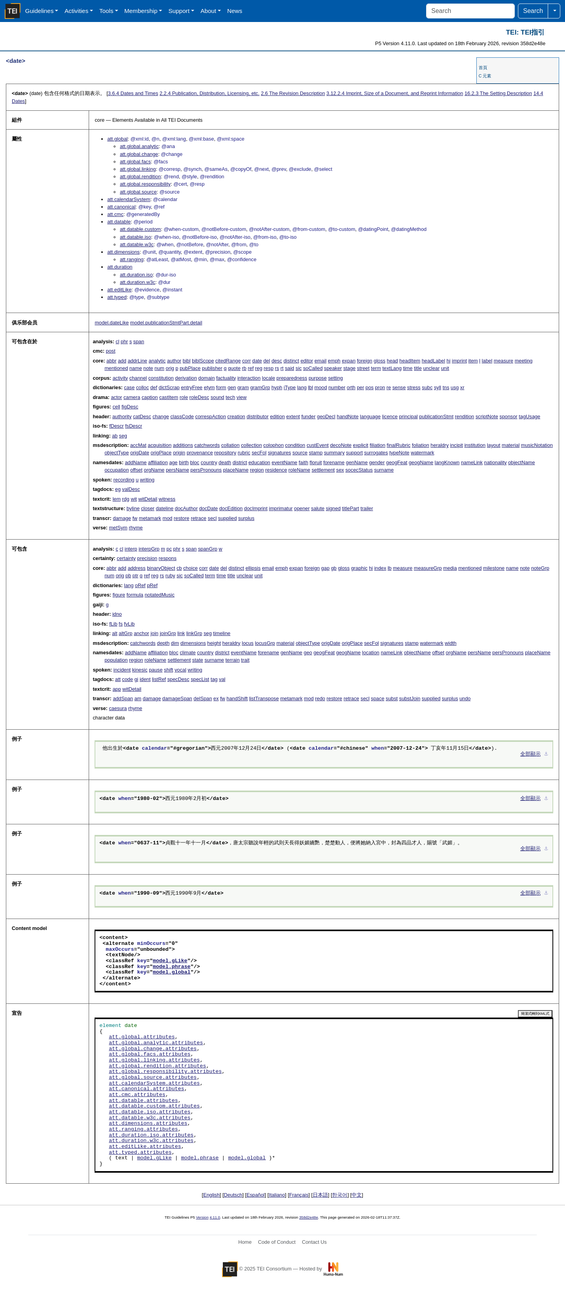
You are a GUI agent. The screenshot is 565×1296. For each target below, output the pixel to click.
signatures (279, 453)
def (153, 387)
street (363, 368)
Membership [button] (141, 10)
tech (230, 397)
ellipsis (253, 568)
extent (293, 416)
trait (245, 660)
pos (370, 387)
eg (117, 489)
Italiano (277, 1195)
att (117, 679)
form (221, 387)
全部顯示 (530, 754)
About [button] (208, 10)
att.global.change (139, 154)
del (266, 361)
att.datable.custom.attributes (154, 1106)
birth (184, 462)
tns (446, 387)
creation (236, 416)
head (392, 361)
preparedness (292, 378)
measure (503, 361)
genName (357, 462)
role (184, 397)
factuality (226, 378)
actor (116, 397)
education (259, 462)
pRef (152, 585)
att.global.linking (138, 169)
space (377, 698)
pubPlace (190, 368)
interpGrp (149, 549)
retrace (198, 518)
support (354, 453)
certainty (126, 558)
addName (136, 462)
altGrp (126, 633)
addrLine (137, 361)
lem (117, 499)
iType (290, 387)
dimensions (193, 643)
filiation (377, 445)
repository (225, 453)
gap (325, 568)
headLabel (433, 361)
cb (179, 568)
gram (243, 387)
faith (303, 462)
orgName (154, 470)
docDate (208, 508)
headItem (409, 361)
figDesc (130, 407)
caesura (118, 708)
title (418, 368)
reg (258, 368)
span (138, 341)
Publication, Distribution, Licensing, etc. (210, 93)
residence (276, 470)
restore (182, 518)
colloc (142, 387)
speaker (333, 368)
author (174, 361)
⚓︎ (546, 754)
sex (340, 470)
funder (308, 416)
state (197, 660)
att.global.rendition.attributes (157, 1066)
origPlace (161, 453)
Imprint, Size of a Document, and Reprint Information (394, 93)
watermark (422, 453)
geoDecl (326, 416)
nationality (495, 462)
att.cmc (115, 214)
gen (232, 387)
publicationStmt (436, 416)
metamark (150, 518)
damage (122, 518)
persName (177, 470)
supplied (227, 518)
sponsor (508, 416)
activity (120, 378)
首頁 (483, 67)
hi (448, 361)
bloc (194, 462)
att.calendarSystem (128, 199)
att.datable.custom (140, 229)
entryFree (191, 387)
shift (168, 670)
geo (308, 652)
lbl (310, 387)
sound (217, 397)
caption (150, 397)
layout (493, 445)
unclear (431, 368)
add (122, 361)
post (110, 351)
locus (247, 643)
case (129, 387)
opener (302, 508)
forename (333, 462)
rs (277, 368)
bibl (187, 361)
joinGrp (168, 633)
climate (188, 652)
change (161, 416)
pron (380, 387)
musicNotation (537, 445)
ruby (170, 575)
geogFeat (396, 462)
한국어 (339, 1195)
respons (168, 558)
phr (124, 341)
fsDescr (133, 426)
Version (202, 1217)
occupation (116, 470)
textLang (392, 368)
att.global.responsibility (145, 184)
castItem (168, 397)
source (299, 453)
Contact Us (314, 1242)
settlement (323, 470)
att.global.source (138, 192)
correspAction (210, 416)
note (148, 368)
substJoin (409, 698)
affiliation (158, 462)
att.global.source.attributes (153, 1077)
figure (119, 595)
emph (334, 361)
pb (128, 575)
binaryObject (161, 568)
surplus (246, 518)
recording (123, 480)
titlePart (350, 508)
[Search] (470, 11)
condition (295, 445)
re (388, 387)
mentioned (116, 368)
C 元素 (485, 75)
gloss (379, 361)
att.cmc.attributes (137, 1094)
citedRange (228, 361)
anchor (141, 633)
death (225, 462)
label (487, 361)
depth (163, 643)
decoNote (341, 445)
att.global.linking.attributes (154, 1060)
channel (138, 378)
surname (384, 470)
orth (351, 387)
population (116, 660)
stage (349, 368)
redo (320, 698)
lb (390, 568)
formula (134, 595)
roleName (299, 470)
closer (147, 508)
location (370, 652)
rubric (244, 453)
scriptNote (487, 416)
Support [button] (179, 10)
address (137, 568)
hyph (277, 387)
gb (333, 568)
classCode (182, 416)
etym (209, 387)
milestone (494, 568)
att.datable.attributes (143, 1100)
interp (131, 549)
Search (533, 10)
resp (268, 368)
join (155, 633)
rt (282, 368)
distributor (257, 416)
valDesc (131, 489)
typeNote (399, 453)
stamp (316, 453)
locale (268, 378)
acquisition (159, 445)
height (214, 643)
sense (399, 387)
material (511, 445)
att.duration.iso (136, 275)
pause (155, 670)
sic (298, 368)
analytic (157, 361)
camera (132, 397)
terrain (233, 660)
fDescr (116, 426)
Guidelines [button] (39, 10)
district (240, 462)
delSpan (202, 698)
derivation (186, 378)
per (360, 387)
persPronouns (206, 470)
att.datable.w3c (136, 244)
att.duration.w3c (137, 282)
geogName (421, 462)
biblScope (203, 361)
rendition (464, 416)
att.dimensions (123, 252)
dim (175, 643)
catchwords (207, 445)
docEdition (231, 508)
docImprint (256, 508)
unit (445, 368)
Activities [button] (76, 10)
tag (214, 679)
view (242, 397)
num (159, 368)
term (376, 368)
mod (167, 518)
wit (134, 499)
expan (348, 361)
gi (136, 679)
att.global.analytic (139, 146)
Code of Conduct (276, 1242)
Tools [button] (106, 10)
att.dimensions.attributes (148, 1123)
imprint (459, 361)
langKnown (447, 462)
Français (298, 1195)
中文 (357, 1195)
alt (114, 633)
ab (114, 436)
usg (455, 387)
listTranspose (264, 698)
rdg (125, 499)
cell (116, 407)
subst (392, 698)
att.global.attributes (142, 1037)
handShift (237, 698)
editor (307, 361)
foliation (420, 445)
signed (333, 508)
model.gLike (170, 961)
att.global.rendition (140, 176)
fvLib (129, 624)
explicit (360, 445)
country (209, 462)
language (370, 416)
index (380, 568)
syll (437, 387)
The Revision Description (293, 93)
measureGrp (428, 568)
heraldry (439, 445)
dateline (164, 508)
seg (123, 436)
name (135, 368)
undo (464, 698)
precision (147, 558)
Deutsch (233, 1195)
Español (255, 1195)
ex (216, 698)
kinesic (140, 670)
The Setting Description (498, 93)
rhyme (136, 528)
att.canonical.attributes (146, 1089)
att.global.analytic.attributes (156, 1043)
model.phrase (171, 966)
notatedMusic (160, 595)
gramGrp (260, 387)
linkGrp (194, 633)
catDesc (142, 416)
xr (462, 387)
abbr (111, 361)
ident (145, 679)
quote (234, 368)
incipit (456, 445)
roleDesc (200, 397)
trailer (367, 508)
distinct (291, 361)
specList (200, 679)
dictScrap (169, 387)
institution (474, 445)
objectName (521, 462)
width (451, 643)
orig (170, 368)
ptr (136, 575)
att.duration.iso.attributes (151, 1135)
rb (244, 368)
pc (169, 549)
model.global (171, 972)
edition (277, 416)
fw (134, 518)
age (173, 462)
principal (408, 416)
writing (147, 480)
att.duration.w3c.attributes (151, 1140)
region (257, 470)
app (117, 689)
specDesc (178, 679)
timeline (221, 633)
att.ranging (131, 259)
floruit (316, 462)
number (336, 387)
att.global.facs (135, 162)
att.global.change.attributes (153, 1049)
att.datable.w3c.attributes (149, 1118)
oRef (140, 585)
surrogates (376, 453)
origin (179, 453)
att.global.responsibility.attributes (165, 1071)
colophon (273, 445)
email (320, 361)
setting (335, 378)
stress (414, 387)
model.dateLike (112, 323)
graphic (359, 568)
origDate (139, 453)
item (473, 361)
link (181, 633)
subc (427, 387)
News (234, 10)
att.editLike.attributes (145, 1146)
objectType (116, 453)
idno (117, 614)
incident (122, 670)
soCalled (313, 368)
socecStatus (359, 470)
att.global (117, 139)
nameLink (472, 462)
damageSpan (177, 698)
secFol (259, 453)
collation (230, 445)
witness (167, 499)
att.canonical (121, 207)
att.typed (116, 297)
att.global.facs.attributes (149, 1054)
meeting (524, 361)
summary (334, 453)
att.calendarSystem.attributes (154, 1083)
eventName (284, 462)
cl (117, 341)
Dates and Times (133, 93)
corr (246, 361)
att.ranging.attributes (143, 1129)
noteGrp (540, 568)
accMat (138, 445)
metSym (118, 528)
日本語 (320, 1195)
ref (251, 368)
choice (190, 568)
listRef (159, 679)
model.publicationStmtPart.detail (166, 323)
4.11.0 (215, 1217)
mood (320, 387)
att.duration (119, 267)
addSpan (123, 698)
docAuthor (186, 508)
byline (132, 508)
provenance (200, 453)
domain (206, 378)
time (407, 368)
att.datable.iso (135, 237)
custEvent (317, 445)
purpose (317, 378)
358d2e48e (308, 1217)
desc (277, 361)
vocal (180, 670)
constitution (161, 378)
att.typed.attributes (140, 1152)
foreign (364, 361)
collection (251, 445)
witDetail (147, 499)
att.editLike (119, 290)
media (450, 568)
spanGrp (207, 549)
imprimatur (280, 508)
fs (121, 624)
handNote (348, 416)
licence (390, 416)
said (289, 368)
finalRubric (398, 445)
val (222, 679)
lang (301, 387)
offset (136, 470)
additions (183, 445)
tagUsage (529, 416)
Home (245, 1242)
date (257, 361)
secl (212, 518)
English (211, 1195)
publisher (212, 368)
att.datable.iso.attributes (149, 1112)
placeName (236, 470)
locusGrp (265, 643)
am (137, 698)
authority (121, 416)
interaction (249, 378)
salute (317, 508)
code (127, 679)
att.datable (119, 222)
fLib (113, 624)
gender (377, 462)
